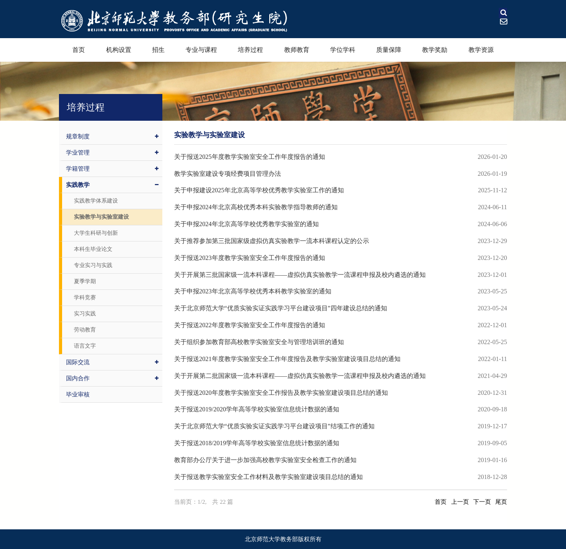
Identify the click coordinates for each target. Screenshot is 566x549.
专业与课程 (201, 49)
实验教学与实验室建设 (101, 217)
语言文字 (85, 346)
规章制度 (112, 136)
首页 (78, 49)
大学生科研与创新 (96, 233)
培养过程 (250, 49)
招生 (158, 49)
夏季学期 (85, 281)
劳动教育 (85, 330)
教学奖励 (434, 49)
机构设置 (118, 49)
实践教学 (112, 185)
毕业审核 (78, 394)
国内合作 (112, 378)
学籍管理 (112, 169)
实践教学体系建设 (96, 201)
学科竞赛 (85, 297)
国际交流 (112, 362)
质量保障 (388, 49)
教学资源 (481, 49)
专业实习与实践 (93, 265)
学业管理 (112, 152)
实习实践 (85, 314)
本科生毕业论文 (93, 249)
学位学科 (342, 49)
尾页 (501, 502)
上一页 (460, 502)
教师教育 (296, 49)
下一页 (482, 502)
